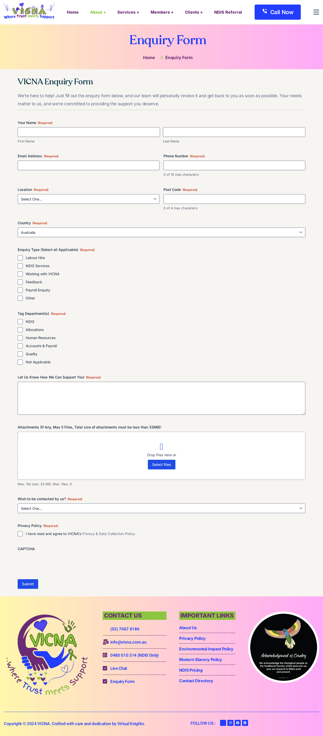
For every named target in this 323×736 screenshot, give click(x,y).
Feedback (34, 282)
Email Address (38, 156)
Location (33, 189)
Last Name (171, 141)
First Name (26, 141)
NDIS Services (37, 266)
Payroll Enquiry (38, 290)
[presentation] (56, 563)
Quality (31, 354)
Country (32, 223)
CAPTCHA (26, 549)
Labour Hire (35, 258)
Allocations (35, 329)
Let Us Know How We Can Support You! (59, 377)
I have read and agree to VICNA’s (81, 533)
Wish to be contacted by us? (50, 499)
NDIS (30, 321)
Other (30, 298)
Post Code (180, 189)
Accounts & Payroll (41, 346)
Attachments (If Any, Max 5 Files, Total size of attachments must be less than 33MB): (90, 427)
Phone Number (184, 156)
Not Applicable (38, 362)
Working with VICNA (43, 274)
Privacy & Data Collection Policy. (109, 533)
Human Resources (41, 338)
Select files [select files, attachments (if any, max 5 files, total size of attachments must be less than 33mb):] (161, 464)
